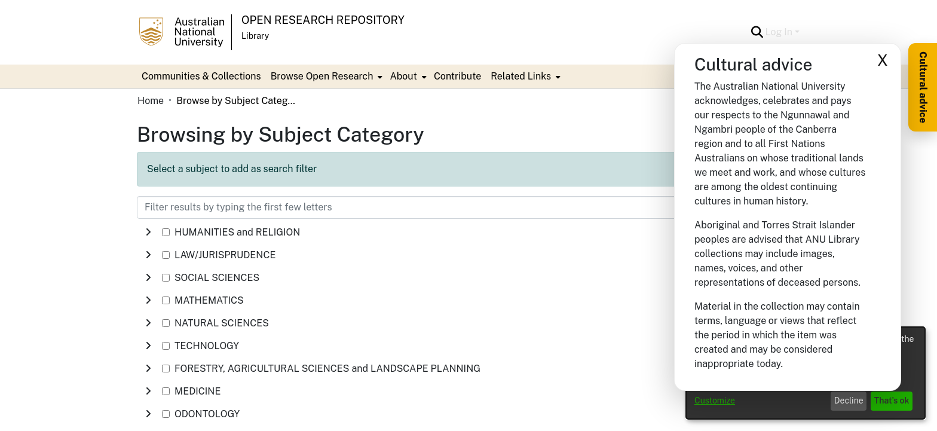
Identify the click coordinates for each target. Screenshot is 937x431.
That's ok (892, 400)
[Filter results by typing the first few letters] (409, 207)
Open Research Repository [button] (323, 20)
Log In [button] (780, 32)
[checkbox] (166, 232)
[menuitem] (325, 76)
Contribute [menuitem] (457, 76)
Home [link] (150, 100)
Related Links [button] (521, 76)
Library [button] (255, 36)
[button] (757, 32)
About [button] (403, 76)
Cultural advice (923, 87)
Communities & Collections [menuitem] (201, 76)
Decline (848, 400)
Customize (714, 400)
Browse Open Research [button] (322, 76)
